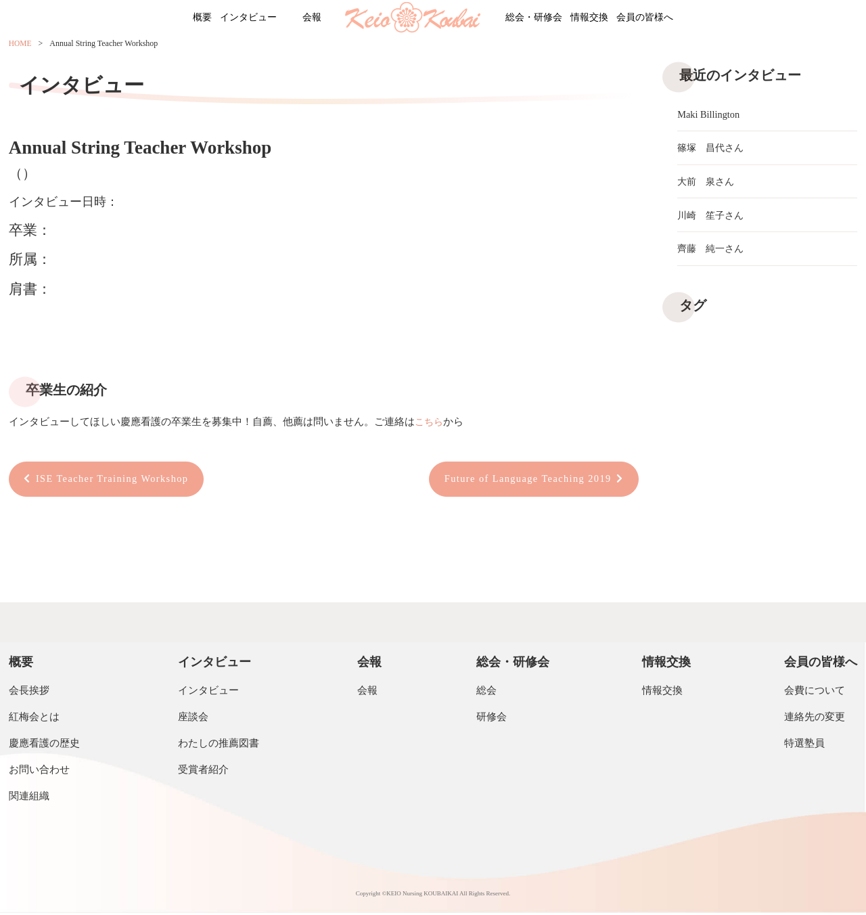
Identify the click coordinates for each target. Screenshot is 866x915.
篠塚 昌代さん (712, 149)
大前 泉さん (707, 184)
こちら (430, 421)
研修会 (491, 718)
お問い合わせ (39, 771)
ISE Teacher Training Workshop (116, 479)
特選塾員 (804, 745)
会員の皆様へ (692, 18)
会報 (301, 18)
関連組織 (29, 798)
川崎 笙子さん (712, 220)
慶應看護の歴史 (44, 745)
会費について (814, 692)
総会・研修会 (541, 18)
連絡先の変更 (814, 718)
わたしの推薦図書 (218, 745)
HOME (20, 45)
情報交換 (617, 18)
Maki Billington (709, 114)
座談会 (193, 718)
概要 (153, 18)
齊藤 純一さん (712, 255)
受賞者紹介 (203, 771)
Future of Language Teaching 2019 (523, 479)
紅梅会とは (34, 718)
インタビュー (218, 18)
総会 (486, 692)
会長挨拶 (29, 692)
